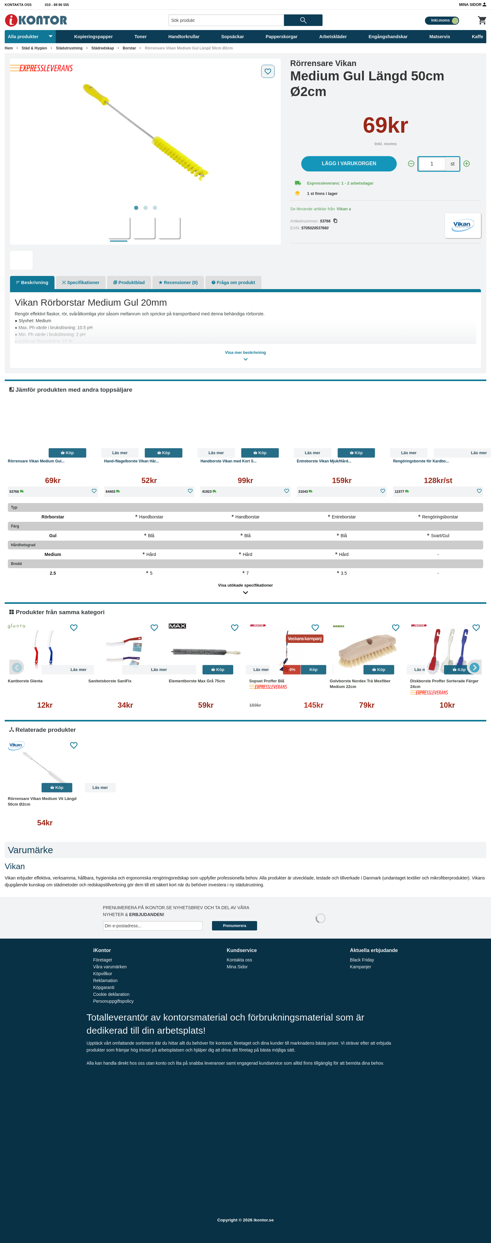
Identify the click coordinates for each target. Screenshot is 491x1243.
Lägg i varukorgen (349, 163)
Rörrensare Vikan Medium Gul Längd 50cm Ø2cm (189, 48)
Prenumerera (234, 926)
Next (474, 667)
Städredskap (102, 48)
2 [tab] (145, 208)
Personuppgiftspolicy (113, 1001)
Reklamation (105, 980)
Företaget (102, 959)
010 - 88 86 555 (57, 5)
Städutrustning (69, 48)
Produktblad (129, 282)
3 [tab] (155, 208)
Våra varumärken (110, 966)
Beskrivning (32, 282)
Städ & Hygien (34, 48)
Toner (141, 36)
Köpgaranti (103, 987)
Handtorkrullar (183, 36)
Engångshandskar (388, 36)
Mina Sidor (472, 4)
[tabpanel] (145, 132)
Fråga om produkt (233, 282)
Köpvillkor (102, 973)
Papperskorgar (282, 36)
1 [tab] (136, 208)
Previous (17, 667)
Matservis (439, 36)
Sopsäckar (232, 36)
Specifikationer (80, 282)
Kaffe (477, 36)
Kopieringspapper (93, 36)
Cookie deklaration (111, 994)
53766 (328, 221)
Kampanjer (360, 966)
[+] (466, 164)
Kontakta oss (18, 5)
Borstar (129, 48)
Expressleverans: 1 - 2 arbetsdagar (340, 183)
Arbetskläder (333, 36)
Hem (9, 48)
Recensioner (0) (178, 282)
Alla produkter (30, 36)
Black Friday (362, 959)
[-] (411, 164)
